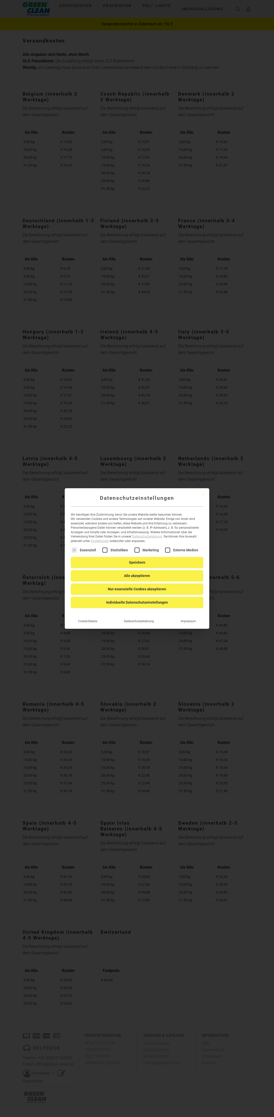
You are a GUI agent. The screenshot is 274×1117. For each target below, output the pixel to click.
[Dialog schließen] (203, 491)
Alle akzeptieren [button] (137, 572)
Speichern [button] (137, 559)
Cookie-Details (87, 618)
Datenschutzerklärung (147, 533)
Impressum (188, 618)
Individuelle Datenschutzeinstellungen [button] (137, 599)
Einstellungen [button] (100, 537)
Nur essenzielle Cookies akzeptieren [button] (137, 586)
